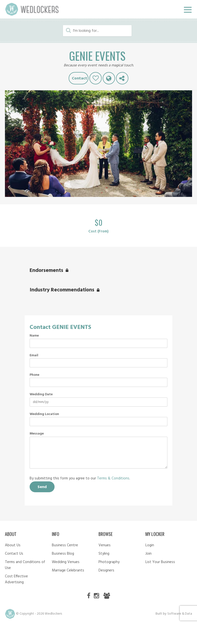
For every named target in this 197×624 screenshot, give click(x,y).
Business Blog (63, 554)
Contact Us (14, 554)
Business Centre (65, 545)
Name (34, 336)
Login (149, 545)
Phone (34, 375)
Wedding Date (41, 394)
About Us (12, 545)
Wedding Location (44, 414)
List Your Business (160, 562)
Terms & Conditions (113, 478)
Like (95, 78)
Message (37, 433)
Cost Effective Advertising (16, 579)
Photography (108, 562)
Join (148, 554)
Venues (104, 545)
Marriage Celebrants (68, 570)
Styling (103, 554)
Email (34, 355)
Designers (106, 570)
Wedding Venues (65, 562)
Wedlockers (32, 9)
